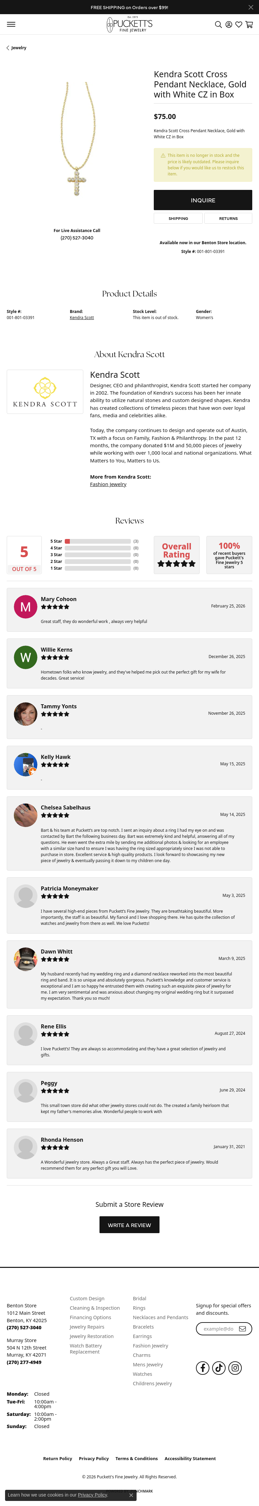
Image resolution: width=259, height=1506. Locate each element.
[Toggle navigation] (11, 24)
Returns (228, 218)
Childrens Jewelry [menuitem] (152, 1383)
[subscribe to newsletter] (242, 1329)
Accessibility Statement (190, 1458)
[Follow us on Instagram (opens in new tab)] (235, 1368)
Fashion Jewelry (108, 484)
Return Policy (57, 1458)
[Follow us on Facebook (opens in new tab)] (202, 1368)
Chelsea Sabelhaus (66, 807)
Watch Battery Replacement (86, 1348)
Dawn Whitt (57, 951)
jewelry (18, 48)
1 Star (56, 568)
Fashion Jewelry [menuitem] (150, 1345)
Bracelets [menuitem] (143, 1327)
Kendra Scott (82, 317)
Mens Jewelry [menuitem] (148, 1364)
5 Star (56, 541)
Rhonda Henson (62, 1139)
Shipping (178, 218)
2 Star (56, 561)
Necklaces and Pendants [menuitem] (160, 1317)
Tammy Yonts (59, 706)
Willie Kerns (57, 649)
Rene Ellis (53, 1026)
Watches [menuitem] (142, 1374)
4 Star (56, 548)
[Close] (251, 7)
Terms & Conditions (137, 1458)
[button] (218, 24)
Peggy (49, 1083)
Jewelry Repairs (87, 1327)
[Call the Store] (24, 1327)
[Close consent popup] (131, 1495)
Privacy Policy (94, 1458)
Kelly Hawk (55, 757)
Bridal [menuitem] (139, 1298)
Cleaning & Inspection (95, 1308)
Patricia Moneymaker (69, 888)
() (136, 541)
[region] (77, 152)
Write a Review (129, 1224)
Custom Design (87, 1298)
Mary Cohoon (59, 599)
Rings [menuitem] (139, 1308)
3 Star (56, 555)
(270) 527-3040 (77, 237)
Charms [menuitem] (141, 1355)
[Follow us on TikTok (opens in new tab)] (219, 1368)
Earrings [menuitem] (142, 1336)
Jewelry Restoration (92, 1336)
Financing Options (90, 1317)
